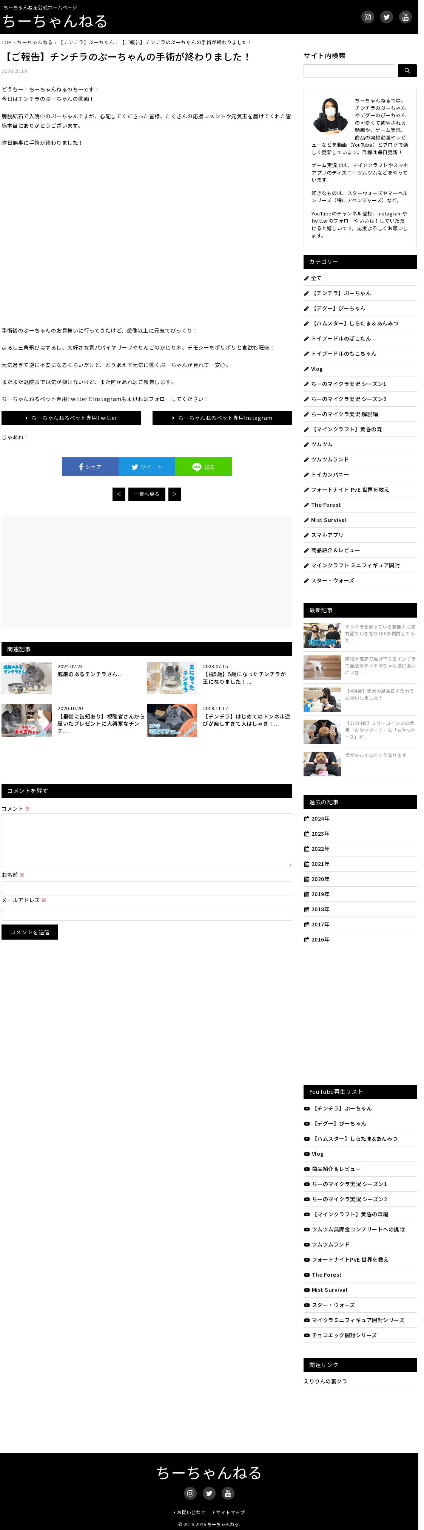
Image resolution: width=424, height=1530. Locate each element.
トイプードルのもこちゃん (340, 353)
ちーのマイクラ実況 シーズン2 (345, 399)
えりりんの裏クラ (325, 1381)
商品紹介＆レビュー (332, 550)
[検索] (407, 70)
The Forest (322, 504)
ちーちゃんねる (55, 20)
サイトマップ (230, 1512)
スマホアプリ (324, 535)
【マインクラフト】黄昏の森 (343, 429)
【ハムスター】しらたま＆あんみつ (351, 323)
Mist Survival (325, 519)
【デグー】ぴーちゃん (335, 308)
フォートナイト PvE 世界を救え (346, 489)
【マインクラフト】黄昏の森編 (346, 1214)
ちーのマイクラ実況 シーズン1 (345, 383)
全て (313, 278)
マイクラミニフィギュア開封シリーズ (354, 1320)
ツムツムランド (326, 459)
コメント (16, 808)
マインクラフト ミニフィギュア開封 (352, 565)
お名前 (13, 883)
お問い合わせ (191, 1512)
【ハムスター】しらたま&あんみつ (351, 1138)
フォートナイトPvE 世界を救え (346, 1259)
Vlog (313, 368)
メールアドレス (24, 909)
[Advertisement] (80, 570)
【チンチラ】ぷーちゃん (337, 293)
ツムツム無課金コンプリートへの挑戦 (354, 1229)
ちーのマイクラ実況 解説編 (341, 414)
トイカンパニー (326, 474)
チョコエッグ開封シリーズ (340, 1335)
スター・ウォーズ (329, 580)
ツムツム (318, 444)
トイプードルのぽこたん (337, 338)
